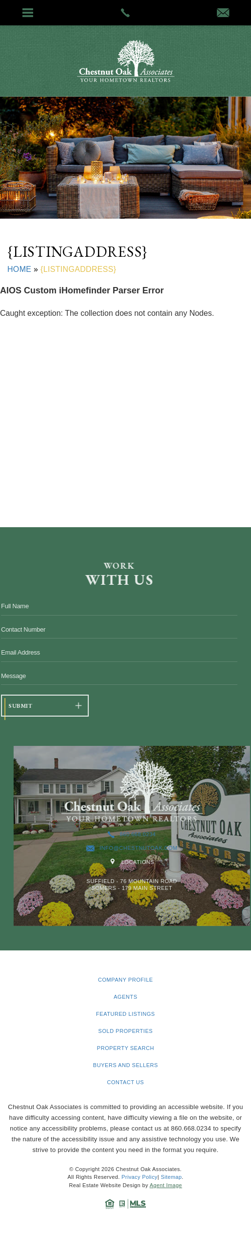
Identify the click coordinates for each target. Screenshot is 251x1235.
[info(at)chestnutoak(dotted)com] (223, 14)
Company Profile (125, 980)
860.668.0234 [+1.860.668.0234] (154, 834)
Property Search (125, 1048)
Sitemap (171, 1177)
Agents (125, 997)
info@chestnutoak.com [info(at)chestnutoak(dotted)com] (154, 848)
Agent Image (166, 1185)
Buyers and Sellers (125, 1065)
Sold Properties (125, 1031)
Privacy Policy (139, 1177)
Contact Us (125, 1082)
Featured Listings (125, 1014)
